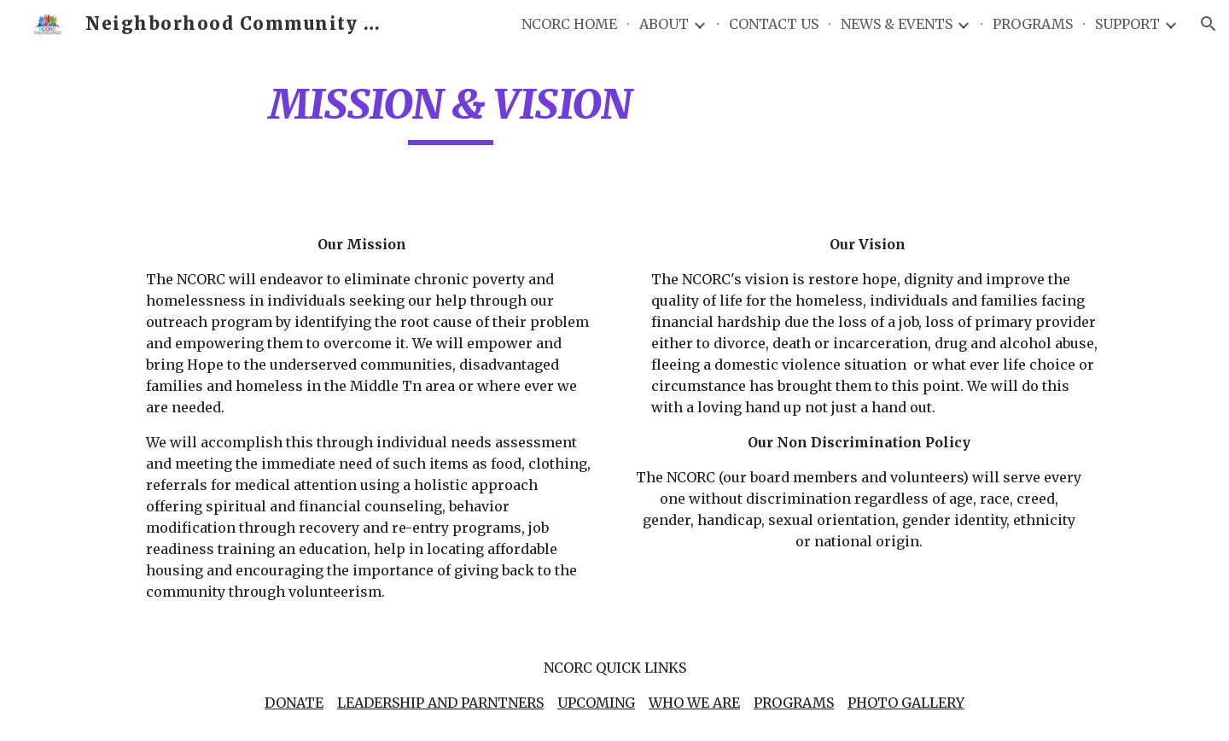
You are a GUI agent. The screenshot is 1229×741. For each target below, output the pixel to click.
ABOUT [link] (664, 23)
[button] (1208, 23)
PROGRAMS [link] (1033, 23)
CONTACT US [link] (773, 23)
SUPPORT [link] (1127, 23)
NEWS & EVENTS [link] (896, 23)
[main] (450, 112)
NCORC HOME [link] (569, 23)
